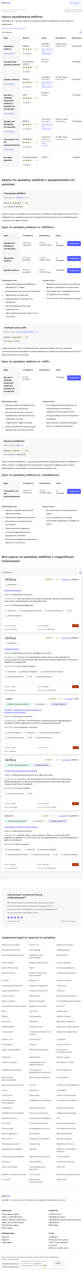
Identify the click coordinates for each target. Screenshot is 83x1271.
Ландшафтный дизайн (12, 986)
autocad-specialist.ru (25, 332)
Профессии (54, 1222)
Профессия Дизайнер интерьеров (20, 771)
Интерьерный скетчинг (39, 1129)
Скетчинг (61, 991)
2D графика (7, 1044)
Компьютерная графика (40, 1118)
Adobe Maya (62, 1011)
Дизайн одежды (64, 1139)
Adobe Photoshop (10, 968)
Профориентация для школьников (65, 1220)
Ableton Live (7, 1039)
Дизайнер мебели (12, 590)
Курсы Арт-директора (67, 1032)
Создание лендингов (66, 973)
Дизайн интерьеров (38, 986)
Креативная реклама (66, 1123)
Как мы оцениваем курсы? (14, 29)
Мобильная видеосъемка (68, 1174)
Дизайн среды (63, 1057)
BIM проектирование (39, 1050)
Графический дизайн (39, 963)
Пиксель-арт (7, 1129)
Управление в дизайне (39, 1157)
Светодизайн (35, 1162)
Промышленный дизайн (13, 1085)
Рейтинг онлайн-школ (59, 1248)
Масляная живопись (38, 1113)
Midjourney (61, 1180)
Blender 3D (34, 980)
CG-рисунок (7, 1095)
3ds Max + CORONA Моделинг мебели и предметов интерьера (22, 711)
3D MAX (5, 980)
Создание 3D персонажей (14, 1006)
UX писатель (34, 1174)
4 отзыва (26, 102)
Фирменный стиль (65, 1144)
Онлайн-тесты (55, 1214)
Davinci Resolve (63, 1044)
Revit (4, 1011)
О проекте (53, 1237)
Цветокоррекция (9, 1134)
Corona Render (63, 1157)
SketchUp (33, 1022)
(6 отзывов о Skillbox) (13, 207)
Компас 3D (34, 945)
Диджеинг (34, 1090)
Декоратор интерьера (12, 1149)
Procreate (6, 1022)
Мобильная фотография (13, 1157)
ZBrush (5, 1016)
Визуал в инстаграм (11, 945)
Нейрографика (63, 950)
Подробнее (9, 53)
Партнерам (7, 1242)
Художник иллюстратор (68, 1027)
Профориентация (57, 1217)
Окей (57, 1263)
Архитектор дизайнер (39, 1077)
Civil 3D (32, 1085)
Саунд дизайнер (9, 1167)
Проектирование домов (13, 955)
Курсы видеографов (11, 1050)
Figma (32, 968)
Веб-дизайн (62, 955)
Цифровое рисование (12, 1070)
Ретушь (32, 1044)
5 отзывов (27, 147)
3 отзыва (26, 71)
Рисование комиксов (66, 1129)
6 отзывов (27, 53)
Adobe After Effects (10, 991)
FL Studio (6, 1180)
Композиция (35, 1039)
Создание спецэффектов (68, 1085)
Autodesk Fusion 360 (11, 950)
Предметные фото (65, 945)
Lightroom (6, 1057)
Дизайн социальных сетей (14, 1174)
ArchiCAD (61, 1006)
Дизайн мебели (11, 649)
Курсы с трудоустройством (14, 1220)
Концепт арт (34, 1144)
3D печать (6, 1123)
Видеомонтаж (8, 973)
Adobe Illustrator (64, 980)
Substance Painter (37, 1108)
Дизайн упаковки (37, 1001)
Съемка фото (8, 1032)
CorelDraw (61, 1039)
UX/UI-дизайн (8, 963)
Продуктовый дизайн (67, 996)
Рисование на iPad (65, 1062)
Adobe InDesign (64, 1016)
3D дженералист (64, 1070)
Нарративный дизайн (67, 1113)
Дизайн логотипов (65, 1108)
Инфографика (8, 1027)
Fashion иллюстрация (66, 1095)
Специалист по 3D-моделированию (21, 827)
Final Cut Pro (7, 1139)
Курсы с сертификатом (12, 1217)
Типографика (35, 1016)
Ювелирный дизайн (11, 1144)
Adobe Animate (36, 1027)
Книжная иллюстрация (67, 1100)
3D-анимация (8, 996)
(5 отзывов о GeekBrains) (15, 454)
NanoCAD (61, 1167)
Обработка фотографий (13, 1113)
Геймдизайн (34, 996)
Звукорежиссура (64, 1134)
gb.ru (18, 445)
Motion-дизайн (63, 963)
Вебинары (53, 1225)
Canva (4, 1090)
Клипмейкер (35, 950)
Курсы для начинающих (13, 1222)
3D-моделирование (66, 968)
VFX (58, 1118)
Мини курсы (7, 1228)
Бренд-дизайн (8, 1001)
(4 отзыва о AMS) (11, 341)
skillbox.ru (20, 198)
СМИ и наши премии (58, 1242)
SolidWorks (7, 1108)
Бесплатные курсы (10, 1225)
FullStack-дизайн (9, 1062)
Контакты (53, 1245)
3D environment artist (38, 1123)
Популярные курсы (10, 1214)
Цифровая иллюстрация (40, 1100)
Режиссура (34, 1095)
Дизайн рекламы (9, 1118)
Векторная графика (66, 1022)
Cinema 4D (61, 986)
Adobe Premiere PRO (38, 991)
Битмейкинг (34, 1134)
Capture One (34, 1057)
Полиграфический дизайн (69, 1001)
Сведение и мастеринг (39, 1139)
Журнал (5, 1240)
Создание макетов (65, 1162)
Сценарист (62, 1090)
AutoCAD (33, 1011)
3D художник (63, 1077)
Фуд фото (6, 1162)
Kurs (6, 3)
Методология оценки (59, 1240)
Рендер (32, 1149)
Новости (5, 1237)
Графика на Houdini (38, 1006)
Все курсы (75, 3)
